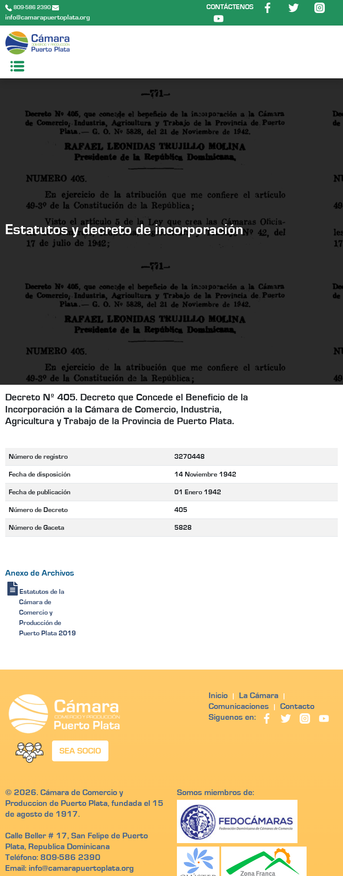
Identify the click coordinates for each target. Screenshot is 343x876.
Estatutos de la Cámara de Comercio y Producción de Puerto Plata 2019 (41, 612)
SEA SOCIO (80, 751)
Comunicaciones (239, 706)
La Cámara (258, 695)
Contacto (297, 706)
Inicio (218, 695)
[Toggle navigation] (14, 66)
